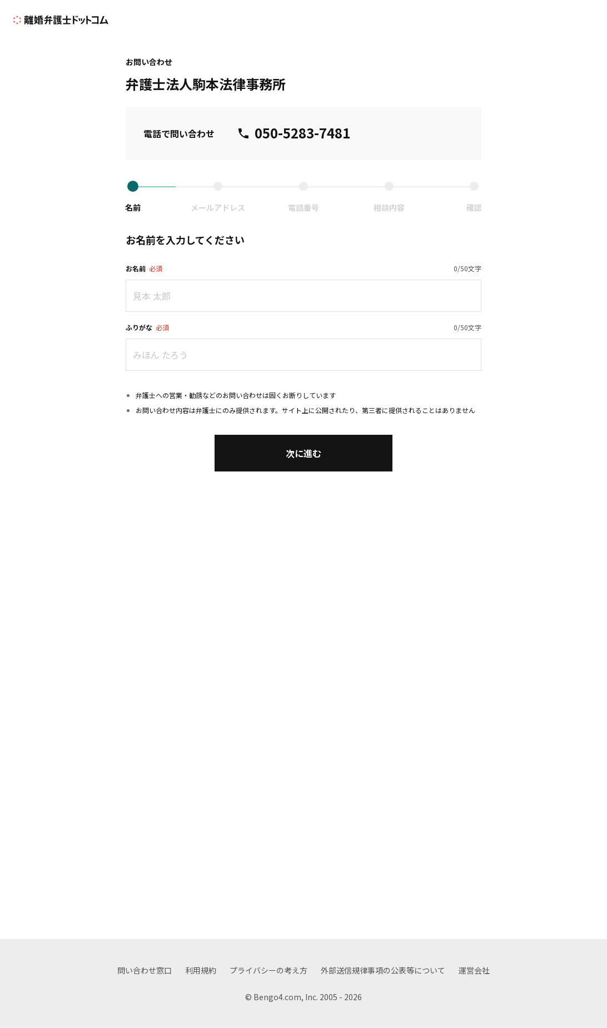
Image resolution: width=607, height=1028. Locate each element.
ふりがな (147, 327)
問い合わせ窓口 (144, 970)
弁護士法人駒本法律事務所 (206, 83)
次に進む (303, 453)
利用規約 (200, 970)
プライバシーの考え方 (268, 970)
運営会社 (474, 970)
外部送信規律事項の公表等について (383, 970)
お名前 (144, 268)
